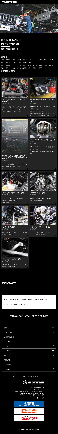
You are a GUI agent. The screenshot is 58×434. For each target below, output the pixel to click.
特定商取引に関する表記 (34, 376)
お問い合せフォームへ (17, 304)
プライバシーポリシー (9, 376)
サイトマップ (21, 376)
